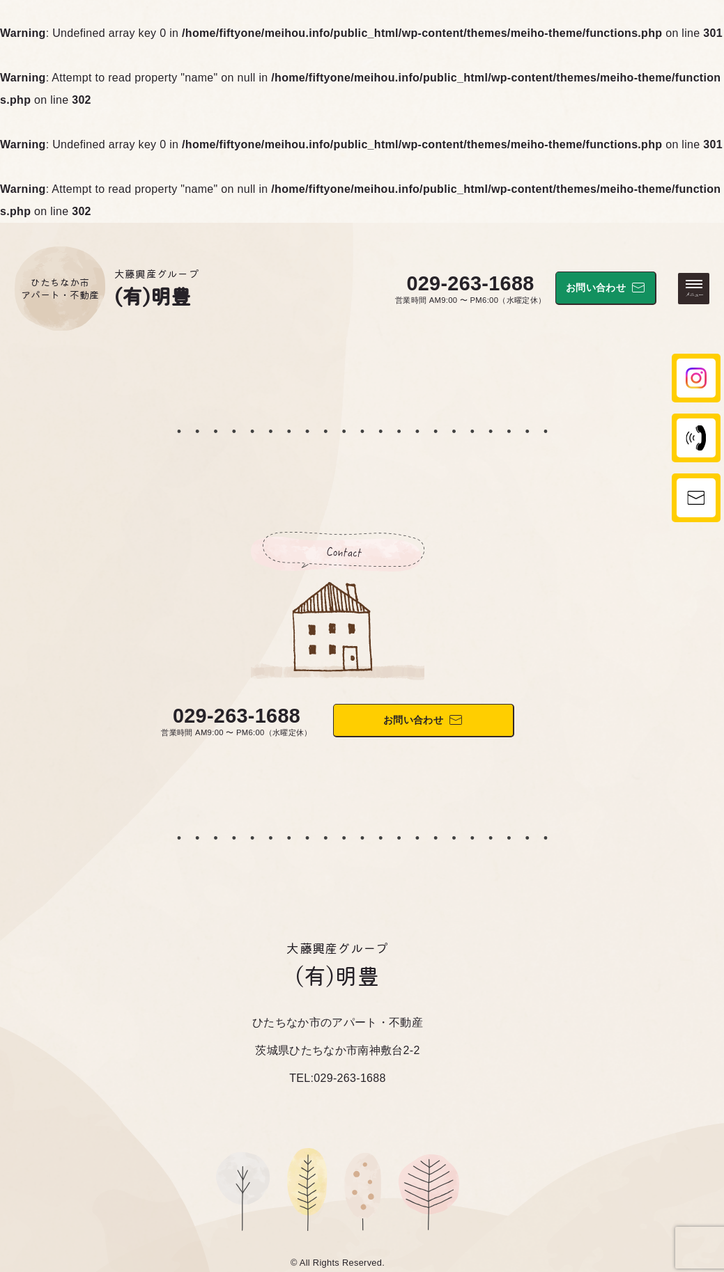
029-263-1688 (470, 283)
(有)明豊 (153, 295)
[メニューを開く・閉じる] (693, 288)
